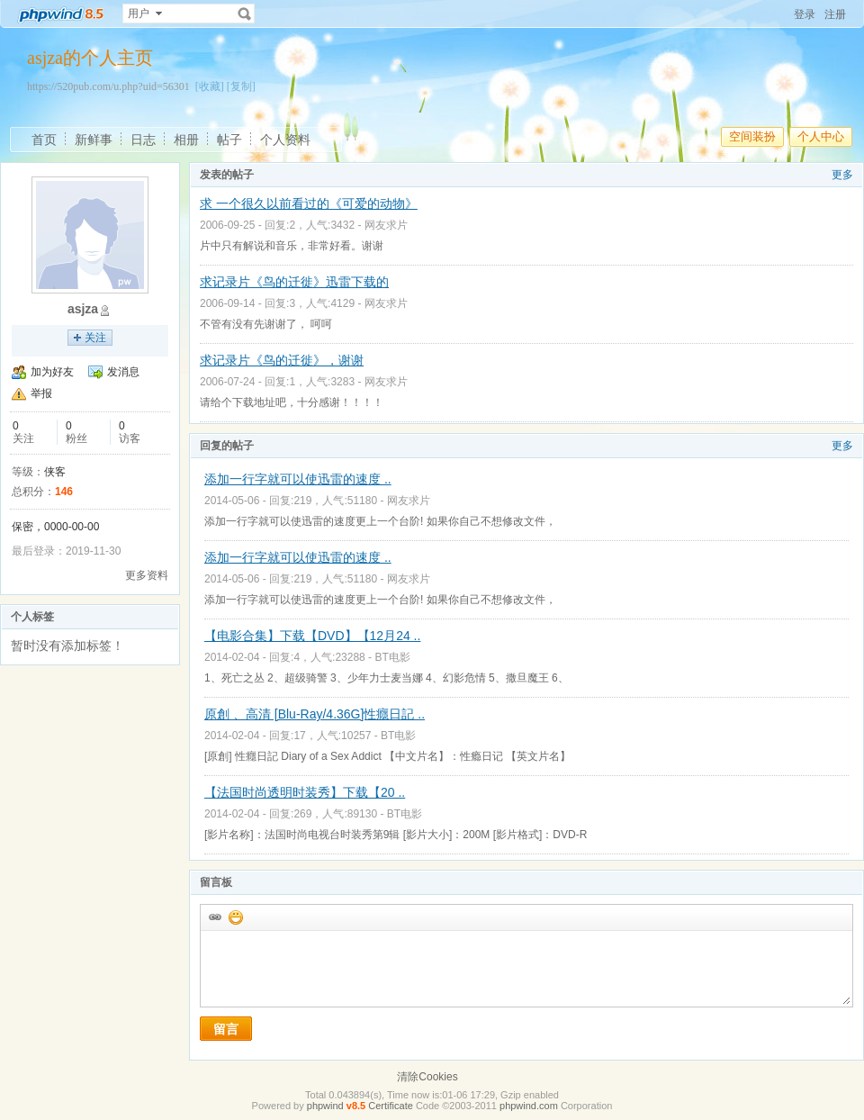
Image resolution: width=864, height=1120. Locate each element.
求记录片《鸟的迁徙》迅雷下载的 (294, 282)
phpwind (325, 1105)
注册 (835, 14)
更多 (842, 174)
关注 (95, 337)
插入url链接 (214, 916)
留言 (225, 1029)
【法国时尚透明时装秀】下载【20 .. (304, 792)
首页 (44, 139)
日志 (143, 139)
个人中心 (820, 136)
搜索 (245, 13)
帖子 (229, 139)
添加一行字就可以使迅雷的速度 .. (298, 479)
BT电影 (392, 657)
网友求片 (386, 225)
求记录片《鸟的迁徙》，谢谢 (282, 360)
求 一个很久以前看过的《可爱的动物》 (309, 203)
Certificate (390, 1105)
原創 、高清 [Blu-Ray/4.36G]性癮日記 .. (314, 714)
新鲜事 (93, 139)
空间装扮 (752, 136)
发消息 (123, 372)
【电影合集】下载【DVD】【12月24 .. (312, 635)
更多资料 (146, 575)
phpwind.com (529, 1105)
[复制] (241, 86)
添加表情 (235, 916)
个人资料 (285, 139)
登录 (804, 14)
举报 (41, 393)
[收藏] (209, 86)
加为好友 (52, 372)
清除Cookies (427, 1076)
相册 (186, 139)
